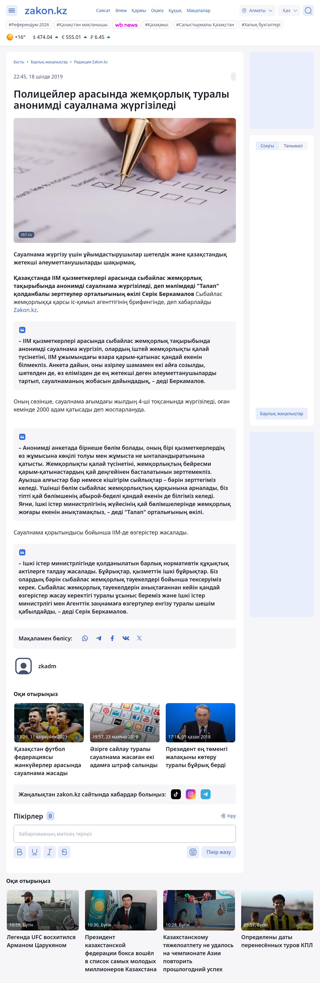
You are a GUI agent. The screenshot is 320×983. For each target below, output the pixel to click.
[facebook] (112, 638)
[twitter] (139, 638)
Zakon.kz (25, 310)
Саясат (103, 10)
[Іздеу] (308, 10)
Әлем (121, 10)
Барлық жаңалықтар (49, 62)
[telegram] (98, 638)
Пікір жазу (219, 852)
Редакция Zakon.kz (91, 62)
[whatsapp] (85, 638)
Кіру (231, 816)
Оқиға (157, 10)
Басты (19, 62)
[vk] (125, 638)
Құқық (175, 10)
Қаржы (139, 10)
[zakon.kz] (46, 10)
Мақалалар (198, 10)
